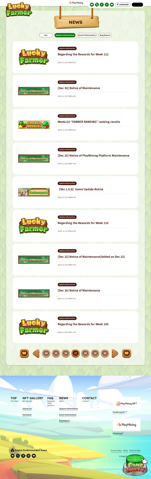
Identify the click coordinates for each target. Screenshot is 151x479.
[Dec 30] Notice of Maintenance (79, 88)
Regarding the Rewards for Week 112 (83, 54)
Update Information (65, 35)
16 (65, 353)
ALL (46, 35)
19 (95, 353)
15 (56, 353)
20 (105, 353)
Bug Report (105, 35)
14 (46, 353)
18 (85, 353)
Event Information (87, 35)
